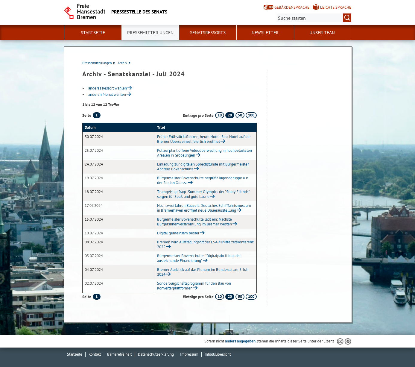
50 (240, 115)
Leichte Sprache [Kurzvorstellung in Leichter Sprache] (335, 7)
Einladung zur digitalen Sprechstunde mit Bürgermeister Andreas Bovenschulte (203, 167)
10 (220, 115)
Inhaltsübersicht (218, 354)
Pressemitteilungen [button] (150, 32)
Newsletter (265, 32)
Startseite (93, 32)
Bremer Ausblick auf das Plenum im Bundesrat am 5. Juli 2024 (202, 272)
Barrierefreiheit (119, 354)
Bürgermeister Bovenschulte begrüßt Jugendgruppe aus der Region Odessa (202, 180)
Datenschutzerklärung (156, 354)
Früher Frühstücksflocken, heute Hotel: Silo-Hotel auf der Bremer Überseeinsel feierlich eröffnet (204, 139)
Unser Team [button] (322, 32)
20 (230, 115)
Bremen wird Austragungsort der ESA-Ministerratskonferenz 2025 (205, 244)
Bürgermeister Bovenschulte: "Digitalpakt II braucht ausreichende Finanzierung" (199, 258)
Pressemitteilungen (98, 62)
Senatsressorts (208, 32)
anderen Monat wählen (107, 94)
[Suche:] (313, 17)
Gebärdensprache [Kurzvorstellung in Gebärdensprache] (291, 7)
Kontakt (95, 354)
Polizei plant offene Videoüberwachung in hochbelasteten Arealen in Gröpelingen (204, 153)
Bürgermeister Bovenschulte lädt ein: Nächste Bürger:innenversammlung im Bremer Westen (194, 222)
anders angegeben (240, 341)
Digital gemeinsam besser (178, 233)
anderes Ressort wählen (107, 88)
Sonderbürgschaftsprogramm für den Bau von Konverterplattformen (194, 286)
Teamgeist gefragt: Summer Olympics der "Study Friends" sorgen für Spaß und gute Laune (203, 194)
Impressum (189, 354)
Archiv (124, 62)
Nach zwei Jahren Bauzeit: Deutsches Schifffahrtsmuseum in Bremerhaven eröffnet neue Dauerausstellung (204, 208)
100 (251, 115)
